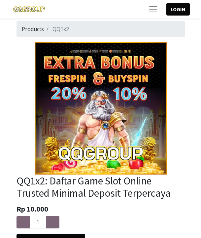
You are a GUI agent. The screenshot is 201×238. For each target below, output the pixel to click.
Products (33, 29)
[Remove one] (23, 222)
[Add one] (52, 222)
